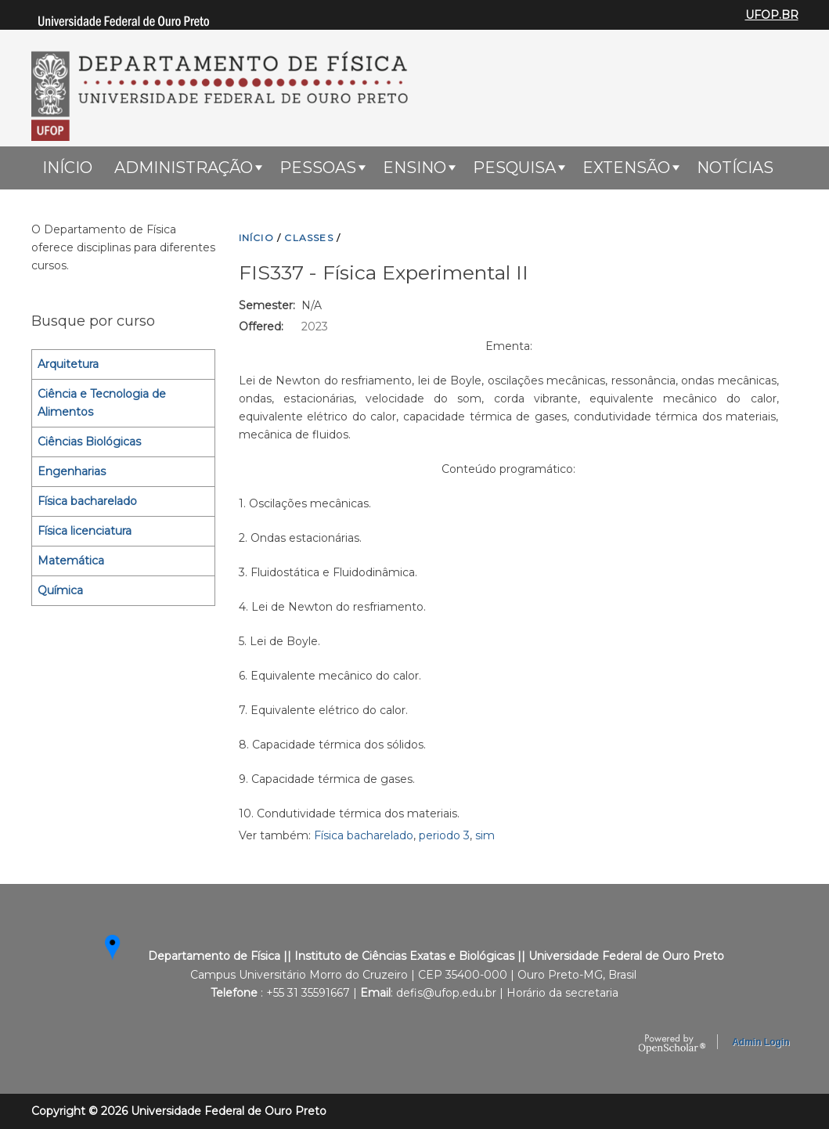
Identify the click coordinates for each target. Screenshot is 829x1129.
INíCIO (256, 237)
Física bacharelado (363, 835)
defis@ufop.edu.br (446, 993)
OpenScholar (672, 1044)
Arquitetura (68, 364)
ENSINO (414, 167)
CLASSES (308, 237)
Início (67, 167)
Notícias (735, 167)
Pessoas (317, 167)
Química (60, 590)
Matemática (71, 561)
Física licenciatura (85, 531)
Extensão (626, 167)
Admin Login (760, 1042)
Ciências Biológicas (89, 442)
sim (485, 835)
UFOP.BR (771, 15)
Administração (183, 167)
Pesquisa (514, 167)
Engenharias (72, 471)
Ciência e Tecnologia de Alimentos (102, 403)
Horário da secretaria (562, 993)
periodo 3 (444, 835)
